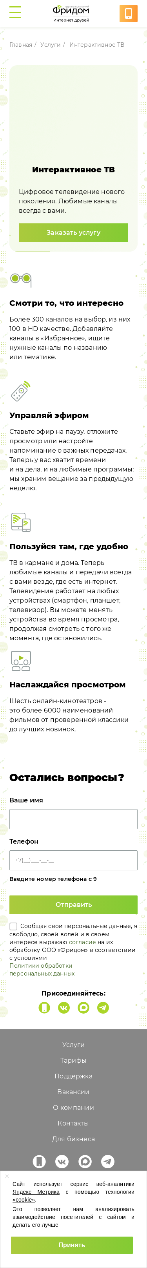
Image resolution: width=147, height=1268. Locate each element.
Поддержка (73, 1076)
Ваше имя (26, 800)
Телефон (23, 841)
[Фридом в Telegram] (103, 1008)
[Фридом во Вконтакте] (64, 1008)
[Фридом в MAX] (83, 1008)
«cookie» (24, 1200)
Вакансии (73, 1092)
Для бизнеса (73, 1139)
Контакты (73, 1123)
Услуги (50, 44)
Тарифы (73, 1060)
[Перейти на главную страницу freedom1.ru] (72, 13)
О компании (73, 1107)
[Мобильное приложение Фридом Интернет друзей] (44, 1008)
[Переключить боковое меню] (17, 13)
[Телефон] (73, 860)
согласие (82, 942)
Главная (20, 44)
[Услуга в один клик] (129, 13)
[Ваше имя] (73, 819)
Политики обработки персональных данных (41, 969)
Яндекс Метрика (36, 1192)
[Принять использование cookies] (72, 1245)
